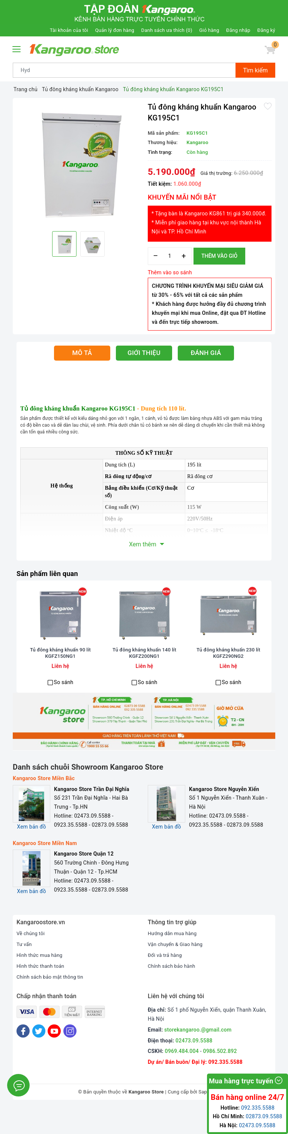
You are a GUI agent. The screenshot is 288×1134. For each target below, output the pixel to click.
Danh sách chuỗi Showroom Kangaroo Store (88, 793)
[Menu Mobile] (17, 48)
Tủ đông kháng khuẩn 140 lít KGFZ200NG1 (144, 680)
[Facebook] (23, 1057)
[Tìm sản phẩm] (124, 70)
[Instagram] (69, 1057)
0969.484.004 (182, 1078)
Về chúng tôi (31, 960)
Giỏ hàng (209, 30)
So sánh (64, 709)
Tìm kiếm (255, 70)
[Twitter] (38, 1057)
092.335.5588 (257, 1108)
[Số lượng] (169, 256)
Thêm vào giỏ (219, 256)
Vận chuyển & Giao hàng (177, 971)
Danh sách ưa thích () (166, 30)
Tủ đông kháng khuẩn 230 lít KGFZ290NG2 (228, 680)
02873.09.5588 (264, 1116)
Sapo (204, 1118)
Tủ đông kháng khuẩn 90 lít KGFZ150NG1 (60, 680)
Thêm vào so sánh (170, 272)
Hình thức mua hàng (41, 982)
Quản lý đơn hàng (114, 30)
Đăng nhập (238, 30)
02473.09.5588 (194, 1067)
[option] (78, 164)
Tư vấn (24, 971)
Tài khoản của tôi (69, 30)
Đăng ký (266, 30)
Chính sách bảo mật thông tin (52, 1003)
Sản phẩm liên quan (50, 573)
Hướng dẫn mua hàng (174, 960)
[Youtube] (54, 1057)
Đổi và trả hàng (166, 982)
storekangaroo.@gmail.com (197, 1056)
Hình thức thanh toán (42, 993)
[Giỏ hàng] (268, 51)
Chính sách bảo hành (173, 993)
